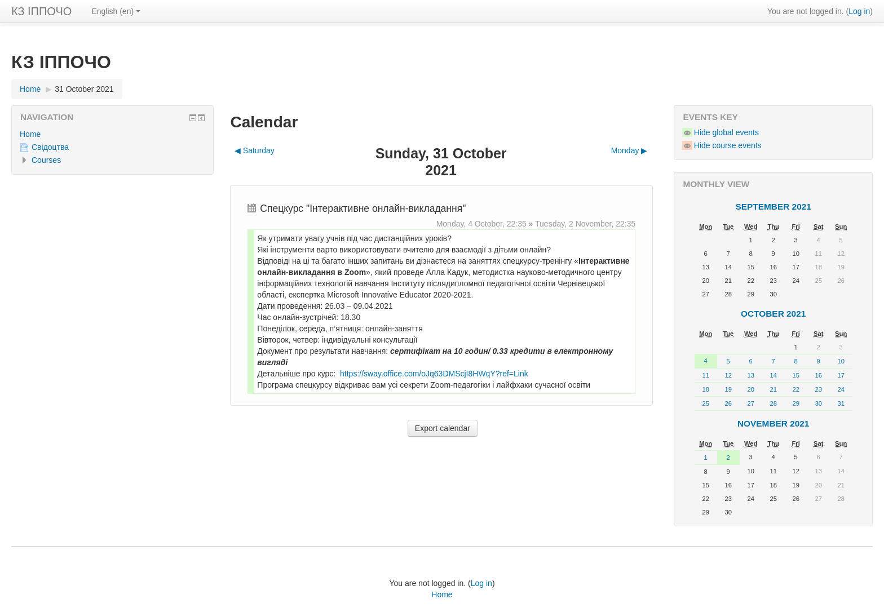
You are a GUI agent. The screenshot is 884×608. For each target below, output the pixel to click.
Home (30, 134)
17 (840, 375)
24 (840, 389)
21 (773, 389)
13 (750, 375)
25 (705, 403)
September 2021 (773, 206)
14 (773, 375)
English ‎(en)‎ (115, 11)
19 (727, 389)
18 (705, 389)
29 (795, 403)
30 (818, 403)
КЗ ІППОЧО (41, 11)
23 (818, 389)
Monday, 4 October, (471, 223)
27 (750, 403)
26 (727, 403)
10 (840, 361)
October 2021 (773, 313)
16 (818, 375)
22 (795, 389)
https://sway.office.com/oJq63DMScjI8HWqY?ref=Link (434, 373)
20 (750, 389)
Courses (46, 160)
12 (727, 375)
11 (705, 375)
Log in (859, 11)
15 (795, 375)
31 (840, 403)
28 (773, 403)
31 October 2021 (84, 89)
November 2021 (773, 423)
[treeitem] (112, 134)
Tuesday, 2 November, (575, 223)
